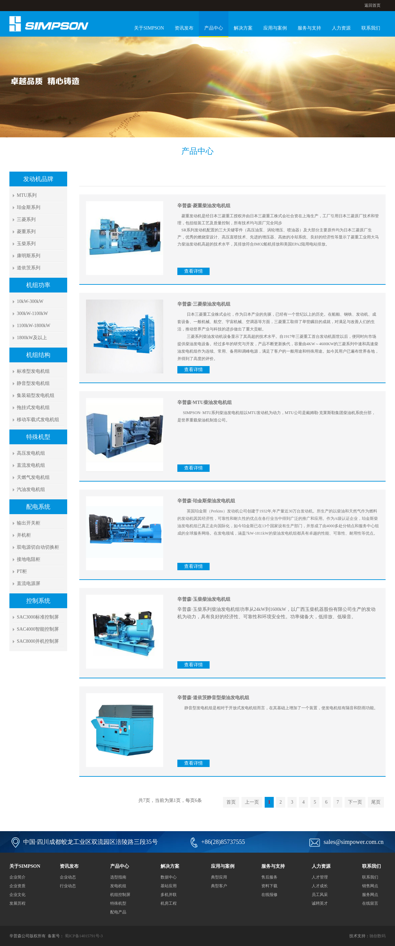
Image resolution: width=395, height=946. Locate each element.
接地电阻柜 (28, 559)
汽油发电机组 (31, 489)
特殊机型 (38, 437)
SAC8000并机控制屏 (38, 641)
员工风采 (320, 894)
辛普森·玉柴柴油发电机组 (203, 599)
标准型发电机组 (33, 371)
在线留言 (370, 903)
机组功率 (38, 285)
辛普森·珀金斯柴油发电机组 (206, 500)
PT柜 (22, 571)
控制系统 (38, 600)
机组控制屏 (120, 894)
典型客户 (219, 886)
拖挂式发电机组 (33, 407)
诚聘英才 (320, 903)
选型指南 (118, 877)
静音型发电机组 (33, 383)
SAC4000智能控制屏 (38, 629)
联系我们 (370, 28)
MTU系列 (27, 195)
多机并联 (169, 894)
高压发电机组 (31, 453)
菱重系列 (26, 231)
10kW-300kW (30, 301)
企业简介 (17, 877)
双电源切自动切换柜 (38, 547)
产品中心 (213, 28)
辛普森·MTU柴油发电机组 (204, 402)
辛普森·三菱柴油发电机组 (203, 304)
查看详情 (193, 271)
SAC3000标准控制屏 (38, 617)
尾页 (376, 802)
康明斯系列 (28, 255)
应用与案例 (275, 28)
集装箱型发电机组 (35, 395)
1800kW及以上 (32, 337)
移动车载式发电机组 (38, 419)
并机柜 (24, 535)
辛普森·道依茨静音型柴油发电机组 (213, 697)
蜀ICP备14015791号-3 (84, 936)
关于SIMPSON (149, 28)
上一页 (252, 802)
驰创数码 (377, 936)
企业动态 (68, 877)
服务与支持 (309, 28)
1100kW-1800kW (33, 325)
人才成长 (320, 886)
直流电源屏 (28, 583)
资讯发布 (184, 28)
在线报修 (269, 894)
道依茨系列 (28, 267)
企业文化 (17, 894)
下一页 (355, 802)
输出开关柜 (28, 523)
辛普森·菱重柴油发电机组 (203, 205)
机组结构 (38, 355)
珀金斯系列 (28, 207)
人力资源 (341, 28)
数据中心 (169, 877)
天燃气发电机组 (33, 477)
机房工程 (169, 903)
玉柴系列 (26, 243)
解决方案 (243, 28)
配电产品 (118, 912)
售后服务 (269, 877)
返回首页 (372, 5)
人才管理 (320, 877)
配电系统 (38, 506)
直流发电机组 (31, 465)
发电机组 (118, 886)
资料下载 (269, 886)
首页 (231, 802)
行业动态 (68, 886)
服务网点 (370, 894)
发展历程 (17, 903)
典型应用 (219, 877)
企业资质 (17, 886)
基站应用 (169, 886)
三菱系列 (26, 219)
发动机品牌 (38, 179)
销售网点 (370, 886)
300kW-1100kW (32, 313)
